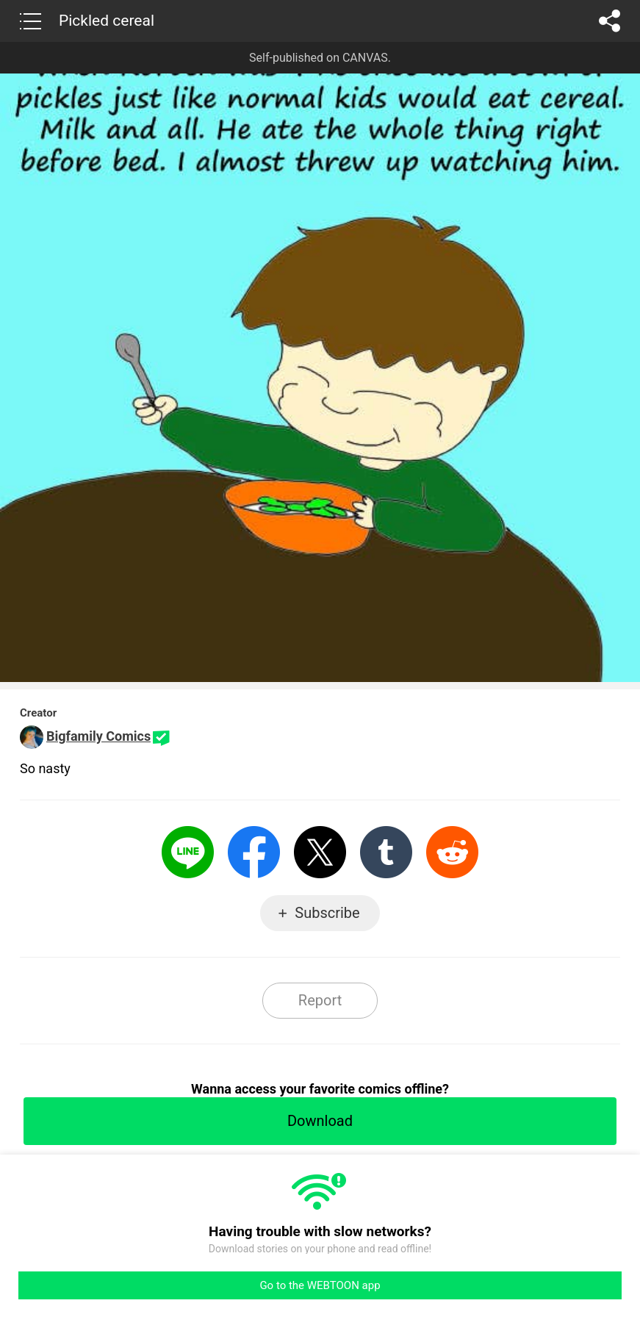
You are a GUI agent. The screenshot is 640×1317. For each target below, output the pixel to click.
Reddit (452, 852)
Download (320, 1121)
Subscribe (327, 913)
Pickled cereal (106, 20)
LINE (188, 852)
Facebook (254, 852)
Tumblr (386, 852)
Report (320, 1000)
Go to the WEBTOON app (319, 1285)
